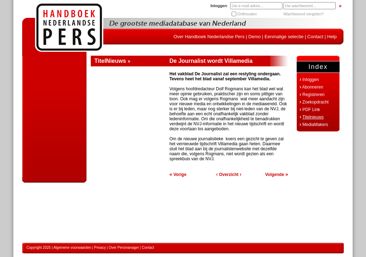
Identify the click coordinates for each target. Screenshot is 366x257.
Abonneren (312, 87)
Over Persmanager (124, 248)
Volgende (276, 174)
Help (332, 36)
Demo (254, 36)
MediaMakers (315, 124)
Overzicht (229, 174)
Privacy (100, 248)
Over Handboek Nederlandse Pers (208, 36)
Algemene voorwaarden (72, 248)
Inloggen (310, 79)
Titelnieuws (313, 117)
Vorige (178, 174)
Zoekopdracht (315, 102)
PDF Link (311, 109)
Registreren (313, 94)
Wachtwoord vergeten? (303, 14)
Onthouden (247, 14)
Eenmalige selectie (283, 36)
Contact (315, 36)
